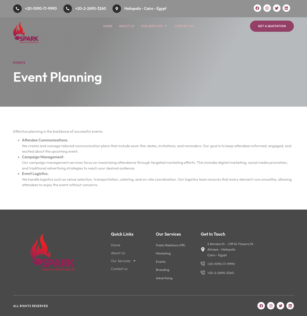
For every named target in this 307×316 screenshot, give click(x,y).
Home (107, 26)
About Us (126, 26)
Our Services (154, 26)
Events (19, 62)
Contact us (184, 26)
